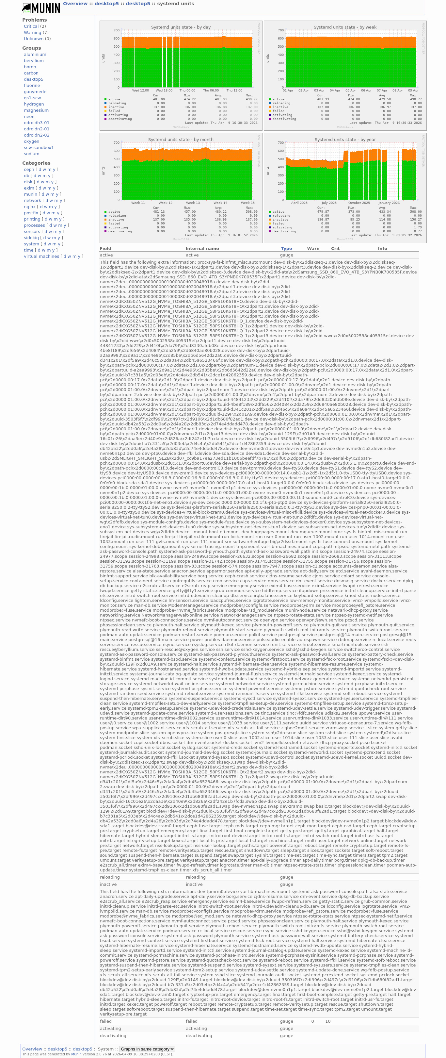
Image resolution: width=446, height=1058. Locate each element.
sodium (31, 153)
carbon (31, 73)
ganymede (35, 91)
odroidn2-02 (37, 135)
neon (29, 116)
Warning (32, 32)
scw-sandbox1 (39, 147)
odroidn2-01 (37, 128)
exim (29, 188)
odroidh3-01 (37, 122)
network (32, 200)
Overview (76, 3)
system (31, 243)
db (26, 175)
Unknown (33, 38)
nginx (30, 206)
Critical (31, 26)
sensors (32, 231)
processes (34, 225)
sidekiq (31, 237)
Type (286, 248)
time (28, 250)
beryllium (34, 60)
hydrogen (34, 104)
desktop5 (108, 3)
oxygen (31, 141)
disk (28, 181)
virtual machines (41, 256)
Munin (76, 1054)
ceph (29, 169)
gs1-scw (32, 97)
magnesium (36, 110)
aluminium (35, 54)
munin (30, 194)
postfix (31, 212)
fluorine (32, 85)
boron (30, 66)
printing (32, 219)
